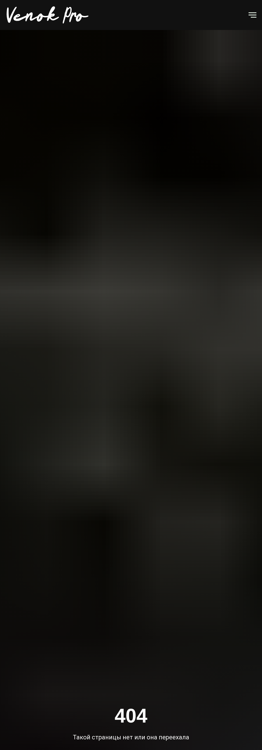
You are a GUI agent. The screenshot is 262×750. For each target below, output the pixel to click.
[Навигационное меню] (252, 15)
